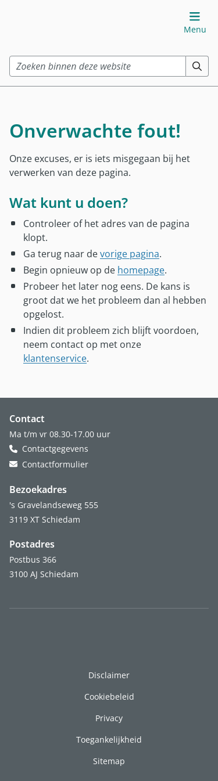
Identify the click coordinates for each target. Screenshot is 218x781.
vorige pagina (129, 253)
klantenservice (55, 358)
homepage (141, 270)
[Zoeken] (197, 66)
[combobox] (97, 66)
